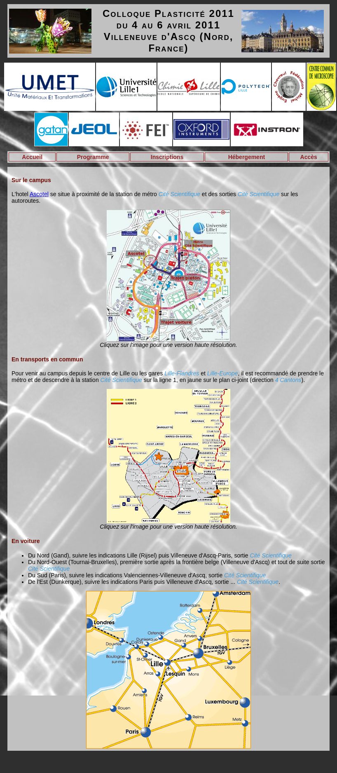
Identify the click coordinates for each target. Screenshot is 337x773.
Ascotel (39, 194)
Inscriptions (167, 157)
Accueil (32, 157)
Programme (93, 157)
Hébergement (246, 157)
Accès (308, 157)
